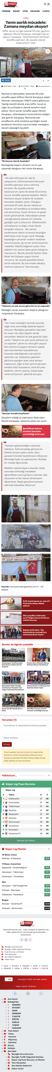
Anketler (10, 1042)
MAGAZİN (14, 1028)
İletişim (9, 1048)
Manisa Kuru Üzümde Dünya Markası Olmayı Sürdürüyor (38, 664)
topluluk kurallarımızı (25, 752)
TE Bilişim (32, 986)
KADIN (16, 968)
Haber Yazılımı (21, 986)
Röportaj (10, 1039)
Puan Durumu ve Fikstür (12, 952)
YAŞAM (13, 1025)
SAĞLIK (34, 968)
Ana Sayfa (11, 999)
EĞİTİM (25, 968)
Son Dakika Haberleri (11, 957)
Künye (9, 1045)
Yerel (26, 18)
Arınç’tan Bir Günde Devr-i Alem (12, 710)
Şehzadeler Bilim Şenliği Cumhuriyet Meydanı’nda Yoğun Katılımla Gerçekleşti (13, 688)
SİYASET (16, 11)
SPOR (25, 11)
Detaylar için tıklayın (26, 840)
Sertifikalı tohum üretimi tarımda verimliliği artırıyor (37, 710)
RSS (8, 979)
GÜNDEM (6, 11)
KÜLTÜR (44, 968)
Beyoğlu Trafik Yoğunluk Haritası (16, 949)
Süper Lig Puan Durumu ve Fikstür (26, 1060)
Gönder (7, 744)
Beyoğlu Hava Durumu (12, 947)
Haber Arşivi (8, 959)
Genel (4, 966)
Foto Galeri (11, 1031)
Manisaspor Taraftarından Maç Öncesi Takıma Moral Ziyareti (12, 665)
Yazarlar (10, 1037)
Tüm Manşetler (9, 954)
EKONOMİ (35, 11)
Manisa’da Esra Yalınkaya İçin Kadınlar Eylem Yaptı (38, 687)
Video (9, 1034)
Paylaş (6, 80)
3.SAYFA (46, 11)
